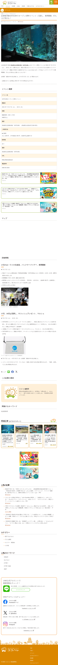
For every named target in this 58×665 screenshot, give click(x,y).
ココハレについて (34, 663)
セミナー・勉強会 (10, 542)
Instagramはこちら (28, 630)
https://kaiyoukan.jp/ (7, 159)
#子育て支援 (7, 566)
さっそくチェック (20, 589)
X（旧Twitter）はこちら (28, 619)
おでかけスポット (34, 655)
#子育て (6, 563)
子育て (31, 650)
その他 (7, 545)
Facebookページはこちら (28, 608)
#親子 (5, 569)
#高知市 (6, 557)
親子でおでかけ (9, 536)
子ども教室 (8, 539)
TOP (31, 648)
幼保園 (31, 658)
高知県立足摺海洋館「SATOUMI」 (20, 65)
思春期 (31, 660)
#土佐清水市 (4, 411)
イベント (32, 653)
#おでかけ (6, 560)
